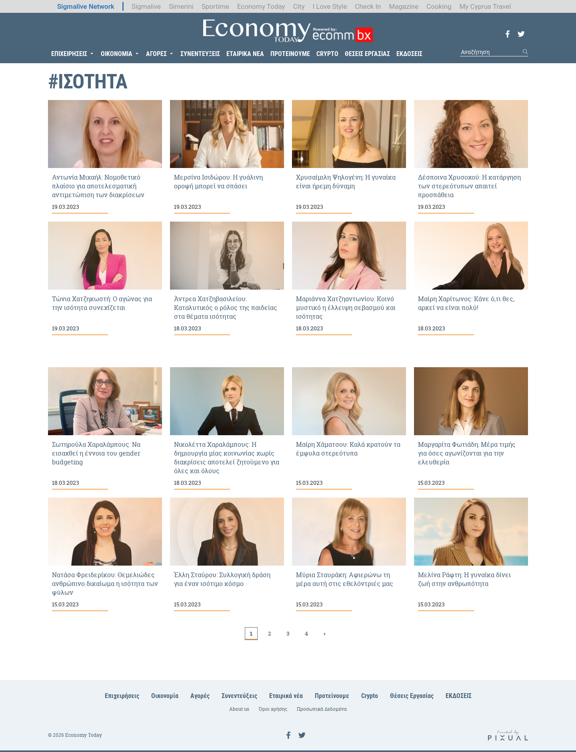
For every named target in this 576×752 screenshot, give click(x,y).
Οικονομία (164, 696)
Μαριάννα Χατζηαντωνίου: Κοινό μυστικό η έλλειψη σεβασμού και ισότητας (349, 278)
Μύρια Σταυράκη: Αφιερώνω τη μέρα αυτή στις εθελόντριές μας (349, 554)
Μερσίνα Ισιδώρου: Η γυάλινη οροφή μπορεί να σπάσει (227, 157)
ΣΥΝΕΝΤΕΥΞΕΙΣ (200, 54)
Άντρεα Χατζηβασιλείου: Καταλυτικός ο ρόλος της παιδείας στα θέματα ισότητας (227, 278)
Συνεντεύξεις (239, 696)
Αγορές (200, 696)
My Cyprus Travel (485, 6)
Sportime (215, 6)
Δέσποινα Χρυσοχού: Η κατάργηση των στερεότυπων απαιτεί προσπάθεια (471, 157)
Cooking (438, 6)
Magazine (403, 6)
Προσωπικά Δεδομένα (322, 709)
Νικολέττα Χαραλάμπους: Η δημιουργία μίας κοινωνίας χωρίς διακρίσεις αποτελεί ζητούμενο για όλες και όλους (227, 428)
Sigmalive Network (85, 6)
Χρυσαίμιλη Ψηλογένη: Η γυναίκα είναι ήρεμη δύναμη (349, 157)
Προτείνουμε (332, 696)
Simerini (181, 6)
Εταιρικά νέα (286, 696)
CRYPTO (327, 54)
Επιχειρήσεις (122, 696)
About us (239, 709)
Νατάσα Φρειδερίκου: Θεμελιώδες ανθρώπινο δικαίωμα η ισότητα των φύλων (105, 554)
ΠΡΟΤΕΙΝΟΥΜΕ (290, 54)
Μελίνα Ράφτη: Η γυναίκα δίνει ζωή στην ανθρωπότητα (471, 554)
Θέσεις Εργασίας (412, 696)
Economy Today (261, 6)
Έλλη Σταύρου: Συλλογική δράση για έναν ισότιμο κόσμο (227, 554)
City (299, 6)
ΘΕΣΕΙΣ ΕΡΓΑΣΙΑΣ (367, 54)
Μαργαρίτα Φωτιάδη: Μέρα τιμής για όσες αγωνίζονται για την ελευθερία (471, 428)
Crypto (369, 696)
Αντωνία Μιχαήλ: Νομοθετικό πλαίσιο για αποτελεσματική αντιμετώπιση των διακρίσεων (105, 157)
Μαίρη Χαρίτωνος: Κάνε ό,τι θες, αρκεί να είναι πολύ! (471, 278)
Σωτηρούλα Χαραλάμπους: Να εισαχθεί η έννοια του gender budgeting (105, 428)
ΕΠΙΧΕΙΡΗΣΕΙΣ (69, 54)
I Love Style (329, 6)
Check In (368, 6)
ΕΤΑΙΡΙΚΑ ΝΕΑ (245, 54)
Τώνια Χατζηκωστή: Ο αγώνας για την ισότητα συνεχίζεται (105, 278)
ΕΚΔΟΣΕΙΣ (409, 54)
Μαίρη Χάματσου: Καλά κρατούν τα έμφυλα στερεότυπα (349, 428)
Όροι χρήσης (273, 709)
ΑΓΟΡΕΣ (156, 54)
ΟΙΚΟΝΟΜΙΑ (116, 54)
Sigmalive (146, 6)
